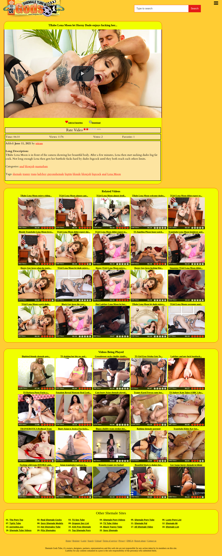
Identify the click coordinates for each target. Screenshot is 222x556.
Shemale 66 (172, 523)
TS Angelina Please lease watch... (149, 232)
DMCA (130, 541)
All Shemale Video (143, 527)
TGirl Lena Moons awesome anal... (186, 304)
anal (21, 166)
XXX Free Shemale (81, 527)
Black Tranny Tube (112, 527)
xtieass (39, 143)
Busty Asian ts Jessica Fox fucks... (73, 429)
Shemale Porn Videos (114, 520)
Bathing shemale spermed (148, 429)
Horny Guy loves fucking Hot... (148, 268)
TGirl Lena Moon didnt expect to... (186, 196)
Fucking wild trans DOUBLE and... (36, 465)
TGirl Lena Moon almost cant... (73, 196)
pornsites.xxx (16, 527)
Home (68, 541)
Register (76, 541)
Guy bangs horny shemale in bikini (186, 465)
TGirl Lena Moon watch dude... (35, 304)
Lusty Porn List (173, 520)
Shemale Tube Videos (20, 530)
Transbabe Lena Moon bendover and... (186, 232)
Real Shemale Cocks (51, 520)
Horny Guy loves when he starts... (36, 268)
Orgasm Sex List (80, 523)
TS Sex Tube (78, 520)
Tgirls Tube (15, 523)
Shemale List (172, 527)
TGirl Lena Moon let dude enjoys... (73, 268)
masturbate (41, 166)
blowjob (29, 166)
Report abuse (140, 541)
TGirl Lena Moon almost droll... (111, 196)
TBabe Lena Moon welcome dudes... (148, 196)
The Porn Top (16, 520)
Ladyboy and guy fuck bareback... (186, 356)
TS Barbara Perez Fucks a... (36, 392)
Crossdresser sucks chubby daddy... (111, 356)
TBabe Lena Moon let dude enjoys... (148, 304)
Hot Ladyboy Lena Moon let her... (111, 304)
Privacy (122, 541)
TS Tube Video (110, 523)
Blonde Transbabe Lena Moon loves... (36, 232)
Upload (98, 541)
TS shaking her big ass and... (74, 356)
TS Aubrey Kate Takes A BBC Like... (186, 392)
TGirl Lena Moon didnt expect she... (73, 232)
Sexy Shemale (110, 530)
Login (83, 541)
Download (95, 123)
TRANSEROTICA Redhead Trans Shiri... (36, 429)
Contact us (151, 541)
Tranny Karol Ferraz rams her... (148, 392)
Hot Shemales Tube (51, 527)
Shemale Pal (141, 523)
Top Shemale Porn (81, 530)
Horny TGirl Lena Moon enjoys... (111, 268)
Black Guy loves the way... (73, 304)
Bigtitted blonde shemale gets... (36, 356)
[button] (82, 73)
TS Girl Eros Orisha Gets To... (149, 356)
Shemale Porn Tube (144, 520)
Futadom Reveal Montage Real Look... (73, 392)
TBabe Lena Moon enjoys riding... (36, 196)
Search (195, 8)
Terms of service (110, 541)
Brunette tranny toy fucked (111, 465)
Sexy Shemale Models (52, 523)
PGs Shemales (48, 530)
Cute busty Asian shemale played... (111, 392)
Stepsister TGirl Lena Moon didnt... (186, 268)
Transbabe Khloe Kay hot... (186, 429)
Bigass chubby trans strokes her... (111, 429)
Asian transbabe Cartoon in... (73, 465)
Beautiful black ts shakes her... (148, 465)
